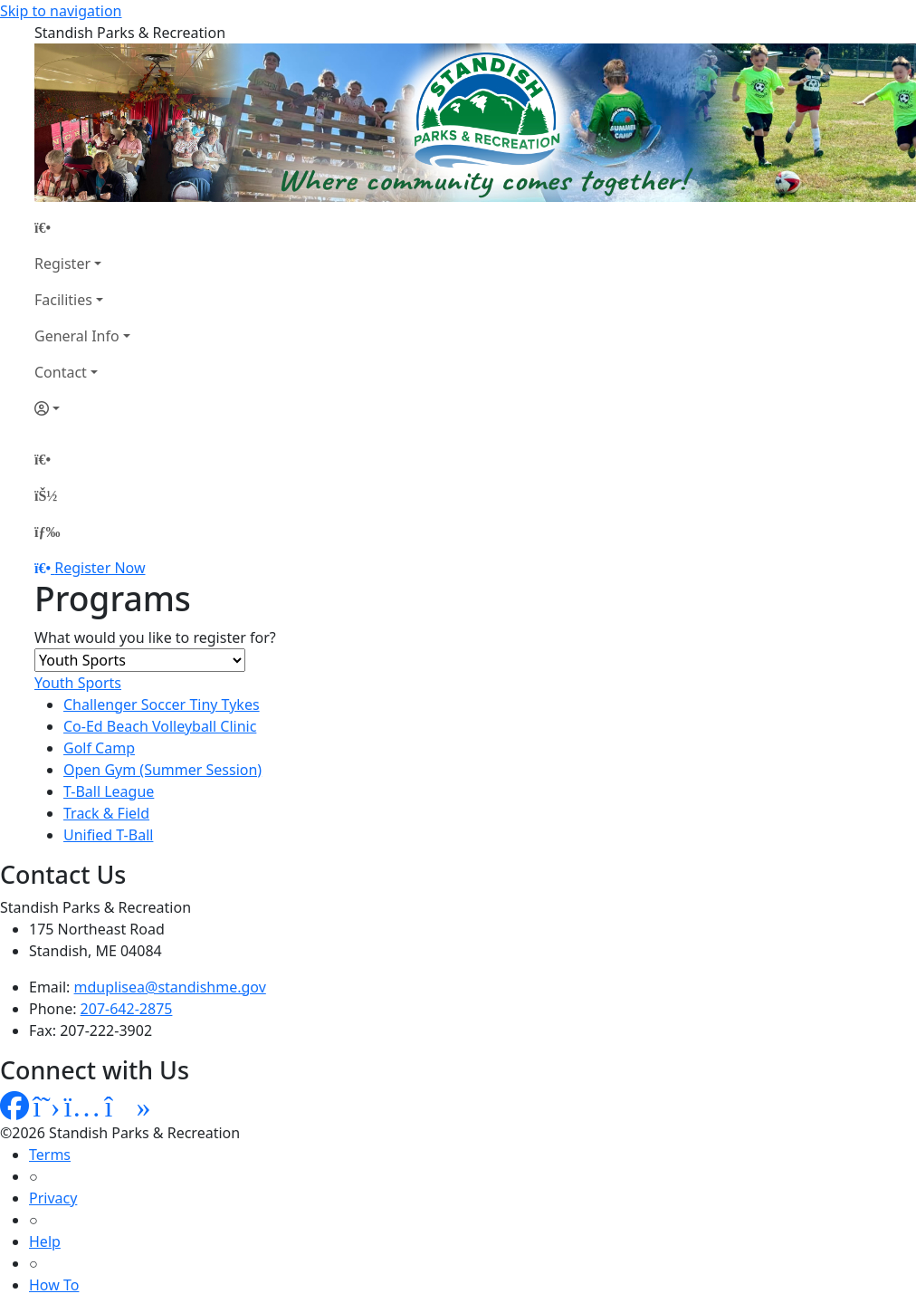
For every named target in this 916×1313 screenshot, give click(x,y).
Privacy (53, 1198)
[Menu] (47, 531)
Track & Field (106, 813)
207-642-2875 (127, 1009)
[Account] (82, 408)
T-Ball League (108, 791)
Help (45, 1241)
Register (62, 263)
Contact (60, 372)
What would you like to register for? (155, 637)
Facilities (63, 300)
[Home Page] (82, 227)
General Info (76, 336)
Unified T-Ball (108, 835)
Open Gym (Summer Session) (162, 770)
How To (54, 1285)
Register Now (99, 568)
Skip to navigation (60, 11)
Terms (50, 1154)
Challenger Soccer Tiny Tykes (161, 704)
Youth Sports (77, 683)
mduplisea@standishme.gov (170, 987)
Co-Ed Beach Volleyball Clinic (159, 726)
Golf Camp (99, 748)
